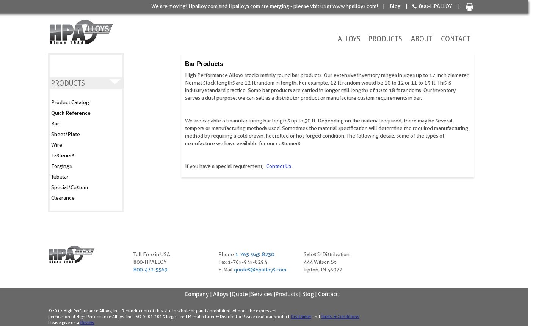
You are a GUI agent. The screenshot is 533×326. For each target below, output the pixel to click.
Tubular (60, 177)
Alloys (349, 39)
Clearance (63, 198)
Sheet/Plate (65, 134)
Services (262, 294)
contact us (278, 166)
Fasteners (62, 155)
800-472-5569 (150, 269)
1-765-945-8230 (254, 254)
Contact (455, 39)
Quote (240, 294)
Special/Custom (69, 187)
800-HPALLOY (435, 6)
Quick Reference (71, 113)
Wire (56, 145)
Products (385, 39)
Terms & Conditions (340, 316)
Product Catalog (70, 102)
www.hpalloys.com (354, 6)
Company (197, 294)
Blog (395, 6)
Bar (55, 124)
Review (87, 322)
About (421, 39)
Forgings (61, 166)
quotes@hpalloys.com (260, 269)
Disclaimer (301, 316)
